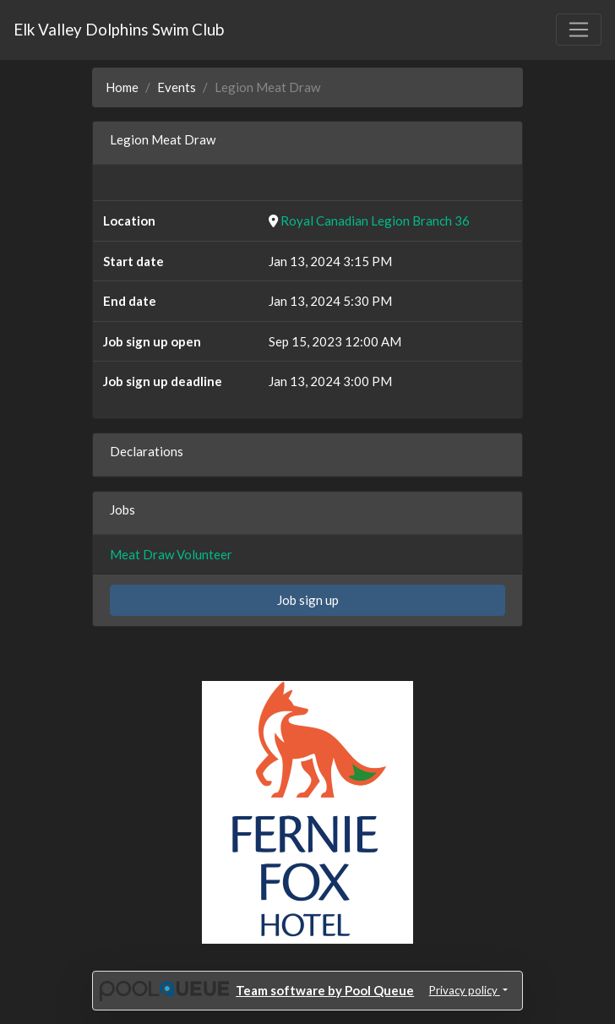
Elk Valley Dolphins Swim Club (119, 29)
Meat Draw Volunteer (171, 554)
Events (176, 87)
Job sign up (308, 599)
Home (122, 87)
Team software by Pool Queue (325, 990)
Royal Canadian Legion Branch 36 (375, 220)
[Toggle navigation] (578, 30)
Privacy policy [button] (464, 990)
